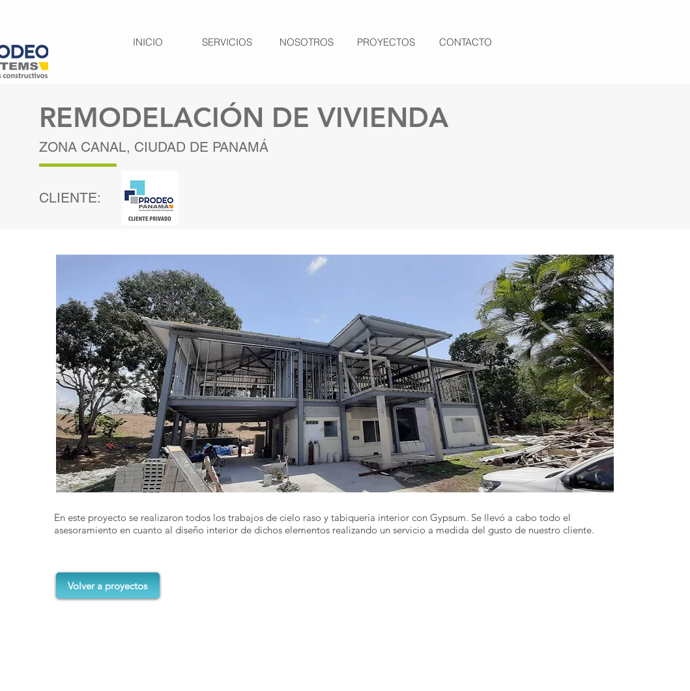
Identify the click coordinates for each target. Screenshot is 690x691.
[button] (335, 373)
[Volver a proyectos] (108, 585)
